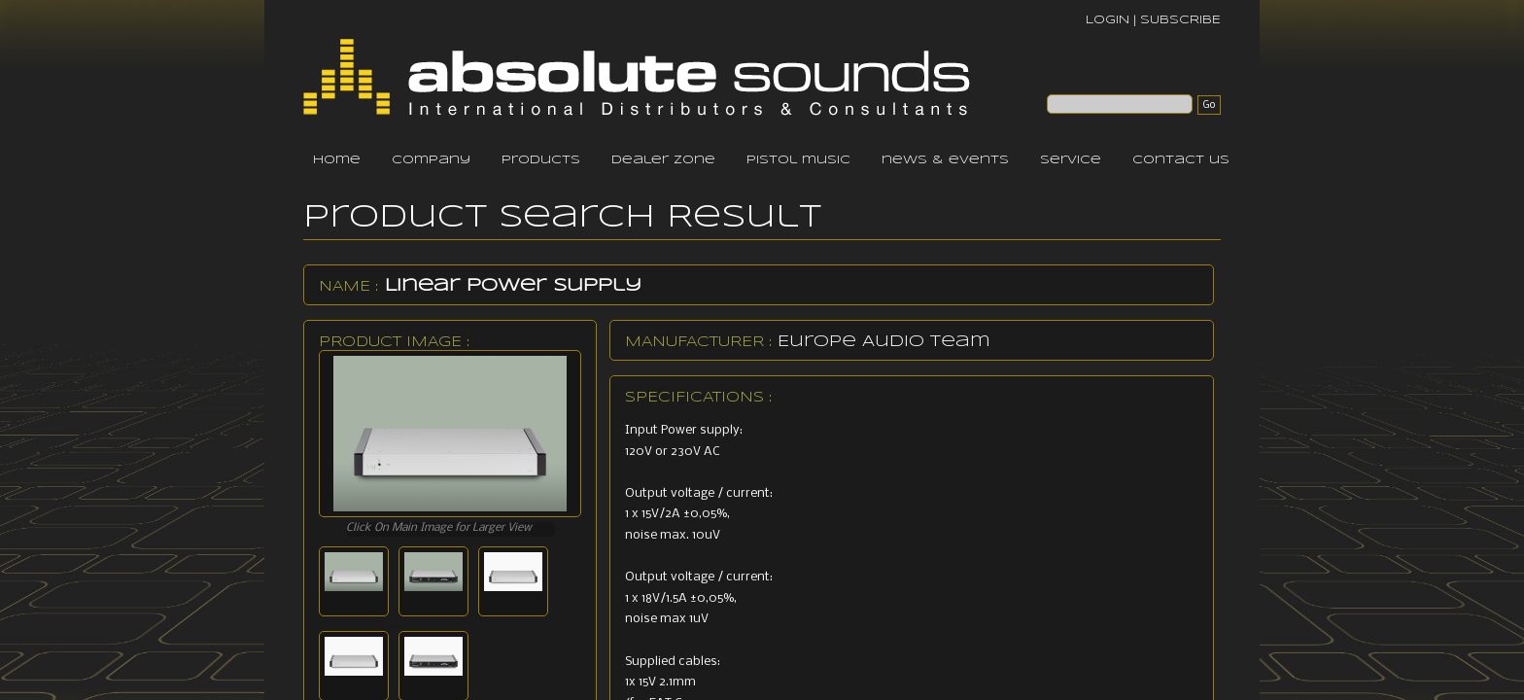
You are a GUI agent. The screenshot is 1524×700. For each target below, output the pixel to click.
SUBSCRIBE (1180, 20)
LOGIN (1107, 20)
